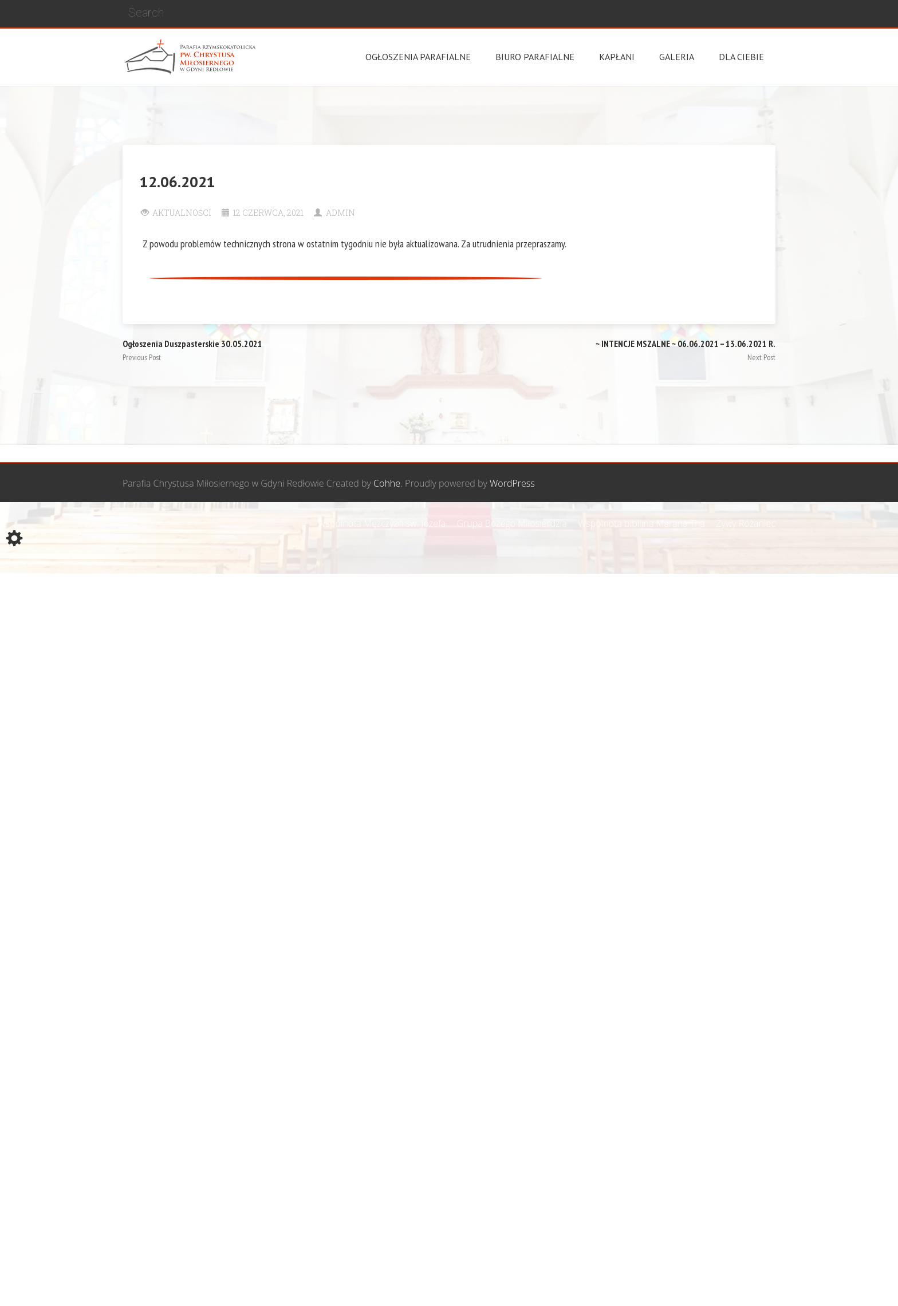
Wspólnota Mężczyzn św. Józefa (381, 523)
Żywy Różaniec (745, 523)
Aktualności (181, 212)
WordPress (512, 483)
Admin (340, 212)
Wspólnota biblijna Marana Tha (641, 523)
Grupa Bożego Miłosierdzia (511, 523)
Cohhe (386, 483)
